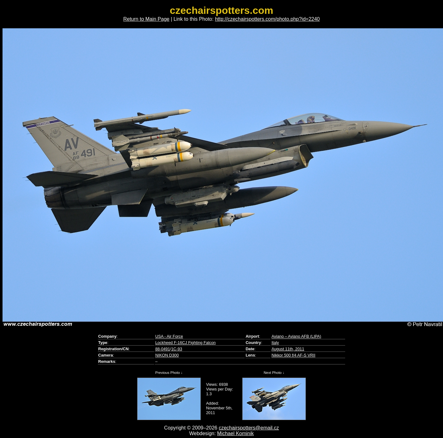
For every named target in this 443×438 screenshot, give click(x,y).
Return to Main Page (146, 19)
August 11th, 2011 (288, 349)
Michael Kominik (235, 433)
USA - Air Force (169, 336)
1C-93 (176, 349)
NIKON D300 (167, 355)
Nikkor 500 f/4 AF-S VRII (293, 355)
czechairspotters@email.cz (249, 427)
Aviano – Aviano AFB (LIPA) (296, 336)
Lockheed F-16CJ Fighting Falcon (185, 342)
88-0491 (162, 349)
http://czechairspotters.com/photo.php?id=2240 (267, 19)
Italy (275, 342)
